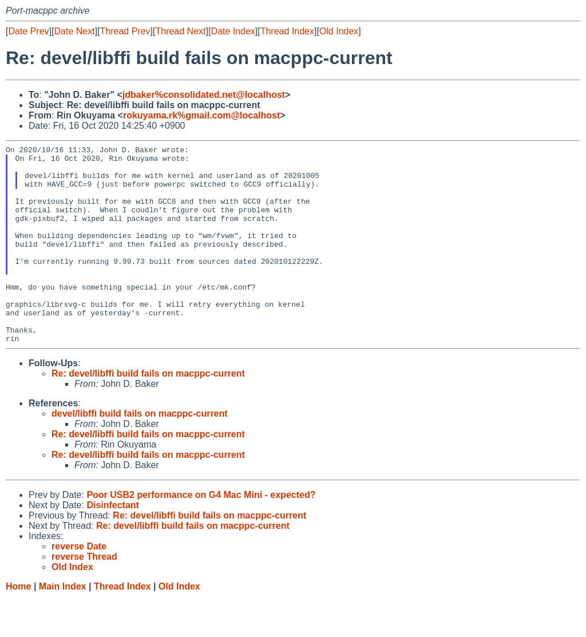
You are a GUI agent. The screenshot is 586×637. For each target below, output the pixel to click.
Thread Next (180, 31)
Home (18, 626)
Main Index (62, 626)
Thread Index (287, 31)
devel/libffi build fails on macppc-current (140, 453)
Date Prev (28, 31)
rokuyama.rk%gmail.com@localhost (201, 115)
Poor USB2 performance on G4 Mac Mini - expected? (200, 534)
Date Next (74, 31)
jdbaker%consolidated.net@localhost (203, 95)
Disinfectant (112, 544)
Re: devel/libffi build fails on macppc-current (148, 413)
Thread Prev (125, 31)
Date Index (233, 31)
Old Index (338, 31)
